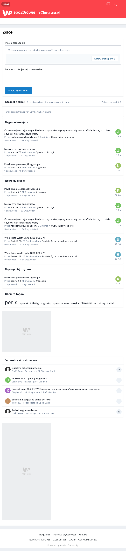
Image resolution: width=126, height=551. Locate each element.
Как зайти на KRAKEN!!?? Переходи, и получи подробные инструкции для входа (56, 389)
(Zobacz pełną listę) (111, 102)
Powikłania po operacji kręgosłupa (22, 164)
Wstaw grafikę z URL (104, 58)
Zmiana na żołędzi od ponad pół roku (31, 399)
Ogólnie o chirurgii (44, 152)
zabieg (34, 303)
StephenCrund (19, 392)
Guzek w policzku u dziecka (27, 368)
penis (11, 302)
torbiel (110, 303)
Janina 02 (16, 167)
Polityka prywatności (65, 534)
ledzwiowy (99, 303)
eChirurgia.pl (49, 12)
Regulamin (44, 534)
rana (66, 303)
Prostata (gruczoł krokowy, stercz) (59, 241)
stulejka (75, 303)
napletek (23, 303)
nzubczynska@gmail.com (24, 137)
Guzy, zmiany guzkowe (63, 137)
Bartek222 (16, 241)
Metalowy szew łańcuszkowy (19, 149)
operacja (58, 303)
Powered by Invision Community (63, 545)
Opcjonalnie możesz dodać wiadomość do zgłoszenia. (39, 50)
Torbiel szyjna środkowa (24, 410)
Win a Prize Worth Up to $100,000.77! (24, 238)
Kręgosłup (41, 167)
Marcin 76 (16, 152)
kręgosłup (46, 303)
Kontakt (83, 534)
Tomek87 (16, 402)
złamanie (86, 303)
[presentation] (29, 78)
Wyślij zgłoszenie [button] (18, 90)
